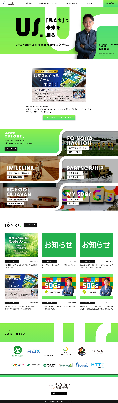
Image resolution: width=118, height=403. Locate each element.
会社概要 (29, 3)
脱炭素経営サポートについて (48, 3)
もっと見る (10, 149)
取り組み (89, 3)
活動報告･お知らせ (71, 3)
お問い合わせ (110, 3)
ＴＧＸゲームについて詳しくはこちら (59, 117)
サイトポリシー (69, 401)
